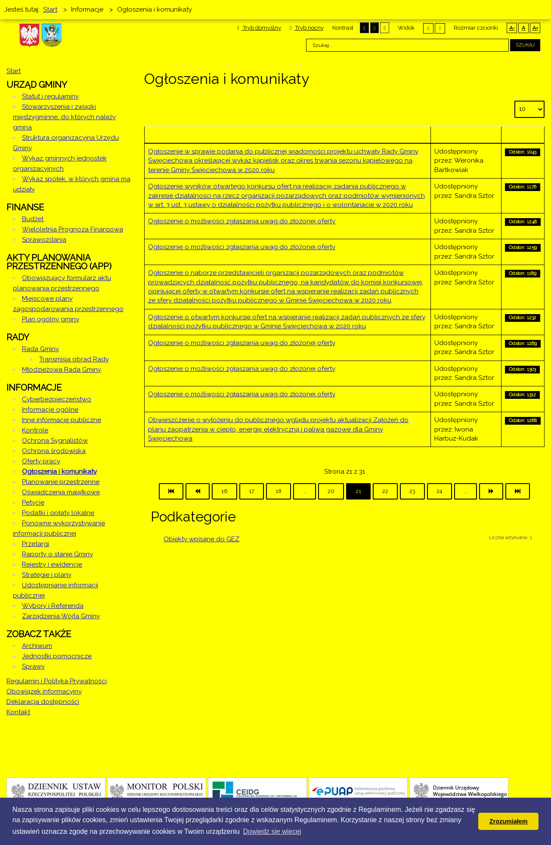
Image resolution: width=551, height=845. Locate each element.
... (304, 491)
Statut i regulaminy (50, 96)
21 (358, 491)
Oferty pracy (41, 461)
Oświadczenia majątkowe (61, 492)
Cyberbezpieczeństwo (56, 399)
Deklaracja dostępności (42, 702)
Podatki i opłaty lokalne (58, 513)
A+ (535, 28)
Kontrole (35, 430)
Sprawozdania (44, 240)
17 (251, 491)
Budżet (32, 219)
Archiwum (37, 646)
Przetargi (35, 544)
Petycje (33, 502)
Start (13, 71)
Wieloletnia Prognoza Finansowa (72, 229)
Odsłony (523, 135)
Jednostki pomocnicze (57, 656)
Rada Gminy (40, 349)
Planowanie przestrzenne (60, 482)
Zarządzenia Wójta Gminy (61, 616)
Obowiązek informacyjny (44, 691)
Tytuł (287, 135)
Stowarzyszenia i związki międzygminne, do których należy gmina (64, 117)
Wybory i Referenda (53, 606)
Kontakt (18, 712)
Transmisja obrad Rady (74, 359)
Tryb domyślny (259, 27)
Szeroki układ (440, 28)
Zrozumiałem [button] (508, 821)
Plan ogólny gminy (50, 319)
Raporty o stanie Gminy (57, 554)
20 (331, 491)
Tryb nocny (307, 27)
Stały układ (428, 28)
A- (512, 28)
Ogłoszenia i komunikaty (59, 471)
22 (385, 491)
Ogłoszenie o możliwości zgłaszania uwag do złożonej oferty (241, 221)
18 (279, 491)
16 (224, 491)
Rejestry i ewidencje (52, 564)
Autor (466, 135)
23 (412, 491)
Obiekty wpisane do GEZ (201, 539)
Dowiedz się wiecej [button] (272, 831)
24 (439, 491)
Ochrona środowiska (54, 451)
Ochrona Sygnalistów (55, 440)
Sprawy (33, 666)
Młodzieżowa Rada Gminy (61, 369)
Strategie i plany (46, 575)
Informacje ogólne (50, 409)
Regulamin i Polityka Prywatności (56, 681)
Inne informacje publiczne (61, 420)
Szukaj (525, 45)
